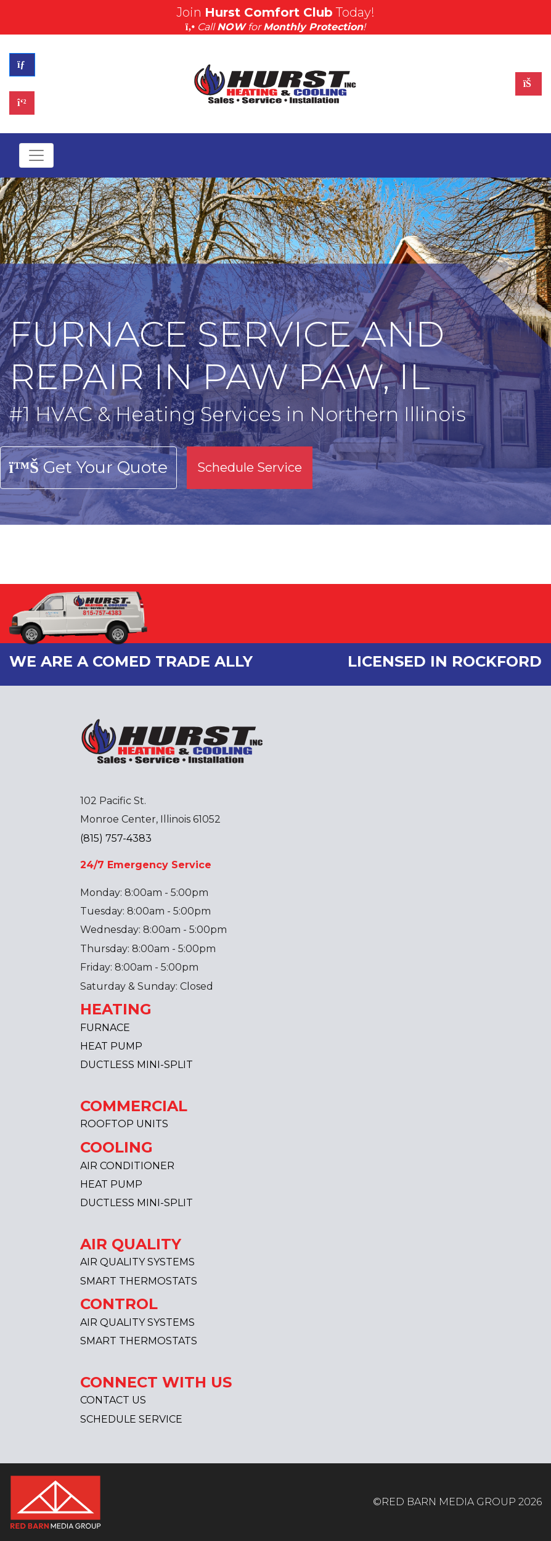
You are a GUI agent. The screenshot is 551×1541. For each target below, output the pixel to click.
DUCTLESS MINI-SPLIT (136, 1064)
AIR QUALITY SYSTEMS (137, 1262)
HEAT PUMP (111, 1046)
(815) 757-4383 (116, 838)
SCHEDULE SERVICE (131, 1419)
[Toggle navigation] (36, 155)
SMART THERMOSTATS (138, 1281)
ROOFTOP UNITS (124, 1124)
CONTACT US (113, 1400)
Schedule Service (249, 467)
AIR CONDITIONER (127, 1166)
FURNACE (105, 1027)
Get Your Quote (88, 467)
